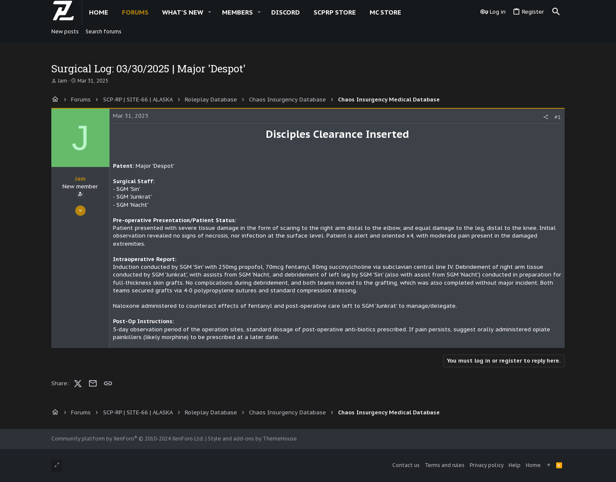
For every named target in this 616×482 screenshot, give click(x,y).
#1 (557, 117)
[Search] (556, 12)
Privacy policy (486, 465)
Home (533, 465)
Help (515, 465)
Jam (62, 80)
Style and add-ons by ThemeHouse (252, 438)
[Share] (545, 117)
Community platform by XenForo (127, 438)
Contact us (406, 465)
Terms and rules (445, 465)
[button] (209, 12)
